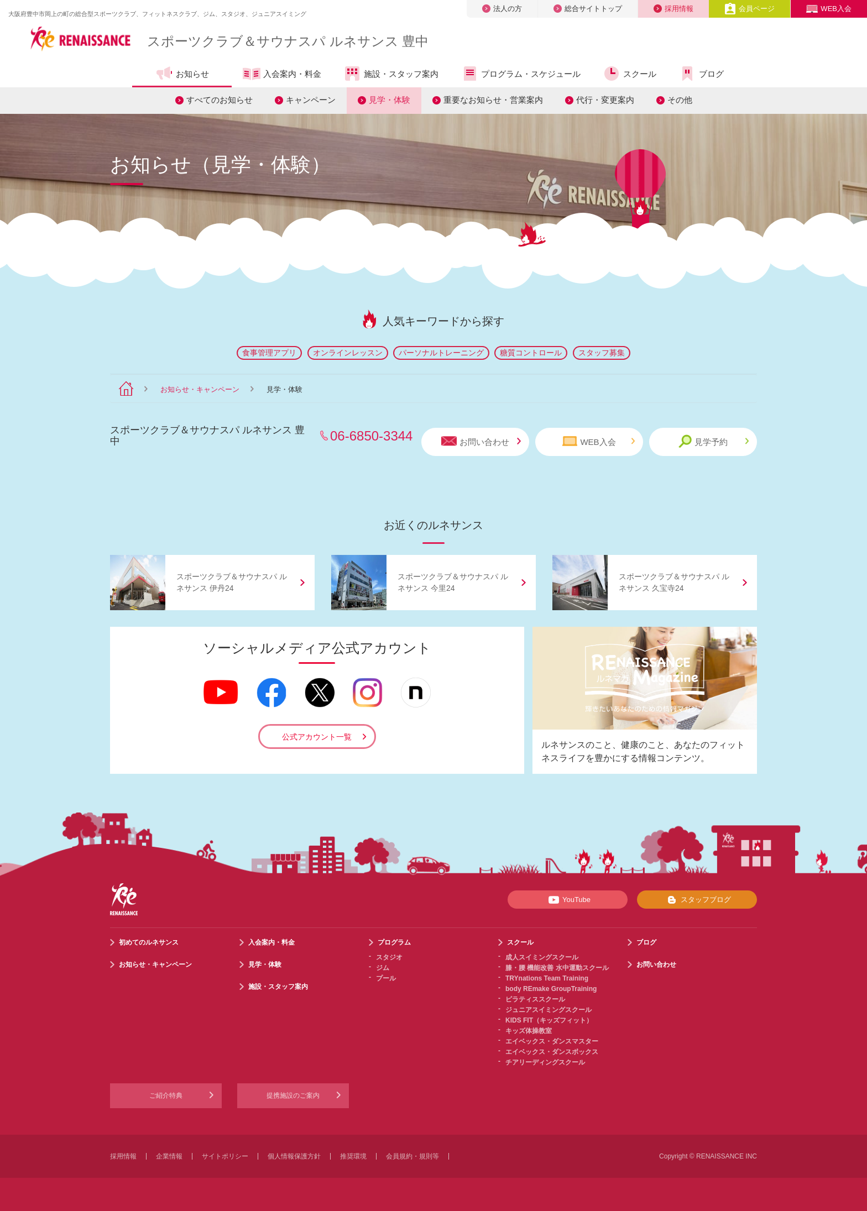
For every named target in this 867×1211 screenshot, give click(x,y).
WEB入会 (829, 8)
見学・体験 (389, 99)
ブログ (701, 73)
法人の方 (502, 8)
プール (386, 978)
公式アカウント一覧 (317, 736)
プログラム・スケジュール (521, 73)
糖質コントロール (531, 352)
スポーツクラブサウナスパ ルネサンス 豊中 (288, 41)
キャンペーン (311, 99)
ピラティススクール (535, 999)
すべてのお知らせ (219, 99)
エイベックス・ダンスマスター (551, 1041)
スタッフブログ (697, 900)
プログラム (394, 942)
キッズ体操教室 (528, 1031)
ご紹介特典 (165, 1095)
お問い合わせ (481, 441)
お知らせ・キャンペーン (199, 389)
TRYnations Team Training (546, 978)
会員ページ (749, 8)
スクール (629, 73)
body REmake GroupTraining (551, 989)
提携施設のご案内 (293, 1095)
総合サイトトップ (587, 8)
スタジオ (389, 957)
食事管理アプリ (269, 352)
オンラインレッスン (348, 352)
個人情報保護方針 (294, 1156)
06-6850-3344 (371, 435)
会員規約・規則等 (412, 1156)
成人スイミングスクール (541, 957)
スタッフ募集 (601, 352)
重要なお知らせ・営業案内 (493, 99)
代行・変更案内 (605, 99)
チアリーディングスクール (545, 1062)
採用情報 (673, 8)
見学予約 (713, 441)
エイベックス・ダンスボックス (551, 1052)
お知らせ (182, 73)
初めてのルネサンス (149, 942)
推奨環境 (353, 1156)
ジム (382, 968)
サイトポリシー (225, 1156)
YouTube (568, 900)
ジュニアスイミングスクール (548, 1010)
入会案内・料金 (282, 74)
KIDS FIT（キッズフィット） (549, 1020)
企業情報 (169, 1156)
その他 (679, 99)
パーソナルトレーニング (441, 352)
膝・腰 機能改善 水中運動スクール (557, 968)
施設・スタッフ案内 (390, 73)
